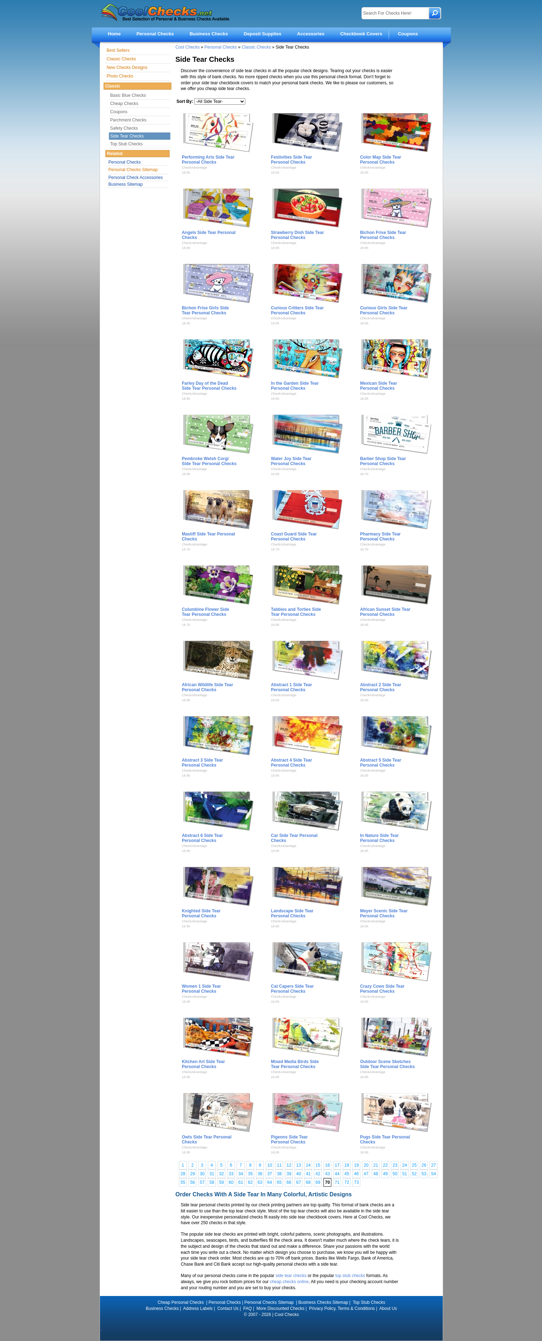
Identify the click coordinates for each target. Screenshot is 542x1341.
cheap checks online (289, 1281)
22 (385, 1165)
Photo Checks (120, 76)
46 (356, 1173)
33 (231, 1173)
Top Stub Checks (126, 143)
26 (424, 1165)
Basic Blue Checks (128, 95)
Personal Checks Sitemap (133, 169)
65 (279, 1182)
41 (308, 1173)
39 (289, 1173)
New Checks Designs (127, 67)
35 (250, 1173)
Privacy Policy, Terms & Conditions (342, 1308)
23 (395, 1165)
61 (241, 1182)
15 (318, 1165)
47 (366, 1173)
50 (395, 1173)
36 (260, 1173)
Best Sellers (118, 50)
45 (347, 1173)
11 (279, 1165)
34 (241, 1173)
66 (289, 1182)
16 (327, 1165)
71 (337, 1182)
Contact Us (228, 1308)
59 (221, 1182)
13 (298, 1165)
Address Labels (198, 1308)
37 (269, 1173)
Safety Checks (124, 128)
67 (298, 1182)
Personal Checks (155, 33)
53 (424, 1173)
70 (327, 1182)
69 (318, 1182)
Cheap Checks (124, 103)
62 (250, 1182)
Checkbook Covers (361, 33)
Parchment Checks (128, 120)
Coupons (408, 33)
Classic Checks (256, 47)
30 (202, 1173)
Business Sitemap (126, 184)
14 (308, 1165)
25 (414, 1165)
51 (404, 1173)
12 (289, 1165)
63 (260, 1182)
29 (192, 1173)
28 (183, 1173)
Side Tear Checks (127, 136)
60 (231, 1182)
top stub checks (350, 1275)
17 (337, 1165)
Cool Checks (187, 47)
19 (356, 1165)
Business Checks (209, 33)
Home (114, 33)
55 (183, 1182)
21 (375, 1165)
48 (375, 1173)
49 (385, 1173)
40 (298, 1173)
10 (269, 1165)
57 (202, 1182)
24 (404, 1165)
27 (433, 1165)
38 (279, 1173)
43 (327, 1173)
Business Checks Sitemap (323, 1302)
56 (192, 1182)
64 (269, 1182)
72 (347, 1182)
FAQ (247, 1308)
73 (356, 1182)
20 (366, 1165)
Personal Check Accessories (136, 177)
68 (308, 1182)
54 (433, 1173)
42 (318, 1173)
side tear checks (291, 1275)
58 (212, 1182)
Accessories (311, 33)
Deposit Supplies (262, 33)
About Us (388, 1308)
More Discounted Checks (280, 1308)
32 (221, 1173)
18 (347, 1165)
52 (414, 1173)
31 (212, 1173)
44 (337, 1173)
